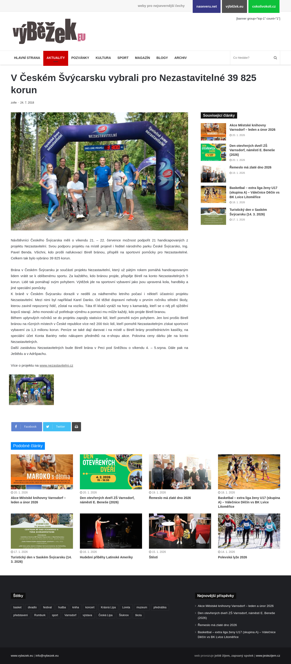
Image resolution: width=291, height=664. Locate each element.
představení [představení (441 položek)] (20, 615)
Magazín (142, 58)
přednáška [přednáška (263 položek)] (160, 607)
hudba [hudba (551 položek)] (62, 607)
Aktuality (56, 58)
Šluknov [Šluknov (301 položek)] (124, 615)
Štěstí (153, 557)
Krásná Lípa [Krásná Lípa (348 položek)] (108, 607)
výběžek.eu (234, 6)
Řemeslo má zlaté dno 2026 (250, 167)
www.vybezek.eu (22, 655)
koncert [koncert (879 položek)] (89, 607)
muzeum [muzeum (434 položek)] (142, 607)
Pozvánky (80, 58)
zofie (14, 102)
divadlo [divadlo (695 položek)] (32, 607)
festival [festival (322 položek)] (47, 607)
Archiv (180, 58)
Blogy (162, 58)
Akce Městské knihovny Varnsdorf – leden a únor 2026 (236, 606)
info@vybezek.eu (46, 655)
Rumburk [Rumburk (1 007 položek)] (40, 615)
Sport (122, 58)
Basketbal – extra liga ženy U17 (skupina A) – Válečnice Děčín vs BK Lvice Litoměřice (254, 192)
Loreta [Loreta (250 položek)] (126, 607)
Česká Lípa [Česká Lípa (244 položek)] (106, 615)
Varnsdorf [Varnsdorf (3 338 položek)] (70, 615)
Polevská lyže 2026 (232, 557)
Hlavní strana (27, 58)
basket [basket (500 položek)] (17, 607)
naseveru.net (206, 6)
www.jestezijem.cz (268, 655)
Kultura (103, 58)
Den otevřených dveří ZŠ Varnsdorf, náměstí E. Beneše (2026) (252, 150)
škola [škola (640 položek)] (138, 615)
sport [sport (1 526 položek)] (55, 615)
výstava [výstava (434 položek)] (87, 615)
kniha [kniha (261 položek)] (75, 607)
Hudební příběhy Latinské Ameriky (106, 557)
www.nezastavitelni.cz (56, 365)
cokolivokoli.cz (264, 6)
